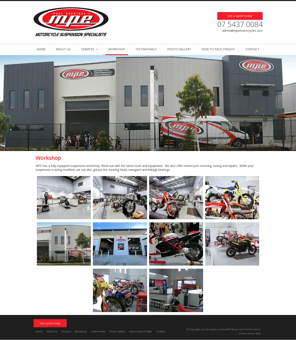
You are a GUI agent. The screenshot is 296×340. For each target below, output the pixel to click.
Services (66, 331)
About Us (52, 331)
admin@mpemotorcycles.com (242, 31)
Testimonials (98, 331)
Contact (160, 331)
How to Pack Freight (140, 331)
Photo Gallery (117, 331)
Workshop (81, 331)
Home (39, 331)
